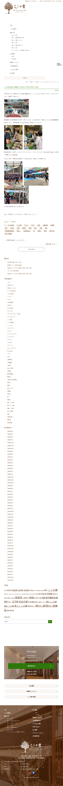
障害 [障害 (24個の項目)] (8, 610)
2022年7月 (10, 560)
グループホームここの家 (13, 313)
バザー (32, 225)
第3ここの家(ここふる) (12, 723)
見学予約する (31, 666)
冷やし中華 (10, 368)
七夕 (8, 356)
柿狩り (9, 382)
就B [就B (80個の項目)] (43, 598)
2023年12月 (10, 511)
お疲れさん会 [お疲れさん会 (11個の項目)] (40, 590)
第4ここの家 (10, 725)
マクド (9, 354)
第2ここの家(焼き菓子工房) (13, 720)
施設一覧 (6, 716)
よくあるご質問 (37, 723)
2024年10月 (10, 482)
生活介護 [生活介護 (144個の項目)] (23, 601)
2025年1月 (10, 474)
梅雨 (8, 385)
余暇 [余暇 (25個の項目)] (39, 594)
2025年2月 (10, 471)
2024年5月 (10, 497)
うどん (9, 299)
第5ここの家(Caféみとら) (12, 727)
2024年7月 (10, 491)
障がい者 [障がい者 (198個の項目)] (40, 606)
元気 (18, 228)
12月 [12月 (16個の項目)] (5, 590)
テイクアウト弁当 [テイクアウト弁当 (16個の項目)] (33, 594)
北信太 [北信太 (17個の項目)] (13, 598)
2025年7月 (10, 457)
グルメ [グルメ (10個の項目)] (20, 594)
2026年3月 (10, 434)
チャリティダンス (12, 334)
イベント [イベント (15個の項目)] (10, 594)
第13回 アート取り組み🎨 (14, 265)
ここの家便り (12, 221)
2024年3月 (10, 502)
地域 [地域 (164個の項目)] (31, 597)
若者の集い (10, 417)
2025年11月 (10, 445)
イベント (9, 296)
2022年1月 (10, 574)
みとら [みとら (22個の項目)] (6, 594)
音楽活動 (9, 422)
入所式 (9, 365)
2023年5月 (10, 531)
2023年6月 (10, 528)
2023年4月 (10, 534)
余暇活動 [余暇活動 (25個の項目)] (44, 594)
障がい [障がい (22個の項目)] (33, 606)
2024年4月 (10, 500)
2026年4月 (10, 431)
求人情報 (35, 730)
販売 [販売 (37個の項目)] (29, 606)
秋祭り (39, 231)
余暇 (39, 225)
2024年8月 (10, 488)
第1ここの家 (10, 402)
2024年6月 (10, 494)
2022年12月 (10, 545)
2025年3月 (10, 468)
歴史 (36, 712)
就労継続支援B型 (9, 231)
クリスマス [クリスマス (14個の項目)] (16, 594)
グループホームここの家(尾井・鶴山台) (15, 731)
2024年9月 (10, 485)
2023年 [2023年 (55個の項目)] (15, 590)
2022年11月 (10, 548)
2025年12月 (10, 442)
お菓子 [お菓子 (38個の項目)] (45, 590)
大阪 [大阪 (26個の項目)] (40, 598)
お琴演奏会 (10, 302)
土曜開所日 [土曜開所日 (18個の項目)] (26, 598)
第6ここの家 (10, 408)
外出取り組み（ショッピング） (16, 240)
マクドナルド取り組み (13, 270)
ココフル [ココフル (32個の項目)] (25, 594)
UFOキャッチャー (12, 288)
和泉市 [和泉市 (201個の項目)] (18, 597)
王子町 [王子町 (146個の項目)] (15, 601)
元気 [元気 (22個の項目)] (8, 598)
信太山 (12, 228)
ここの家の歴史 (31, 696)
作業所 (52, 225)
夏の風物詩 (10, 374)
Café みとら (10, 285)
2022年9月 (10, 554)
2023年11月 (10, 514)
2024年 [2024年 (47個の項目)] (20, 590)
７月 (8, 282)
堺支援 (9, 371)
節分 (8, 414)
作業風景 (9, 362)
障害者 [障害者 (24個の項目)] (12, 610)
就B (46, 228)
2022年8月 (10, 557)
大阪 (41, 228)
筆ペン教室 (10, 411)
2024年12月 (10, 477)
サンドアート (10, 328)
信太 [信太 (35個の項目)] (54, 594)
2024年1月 (10, 508)
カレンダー (10, 311)
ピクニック (10, 345)
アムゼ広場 (11, 225)
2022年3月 (10, 571)
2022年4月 (10, 568)
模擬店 (9, 391)
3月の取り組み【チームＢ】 (14, 262)
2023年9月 (10, 520)
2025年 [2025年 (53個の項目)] (26, 590)
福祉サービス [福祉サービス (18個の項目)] (42, 602)
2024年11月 (10, 480)
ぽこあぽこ (10, 351)
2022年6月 (10, 563)
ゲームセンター (11, 316)
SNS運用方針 (36, 736)
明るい (18, 231)
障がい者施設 (8, 233)
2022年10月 (10, 551)
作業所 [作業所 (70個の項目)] (50, 594)
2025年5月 (10, 462)
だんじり (9, 331)
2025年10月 (10, 448)
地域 (30, 228)
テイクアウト (10, 336)
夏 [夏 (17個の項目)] (34, 598)
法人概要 (31, 686)
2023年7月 (10, 525)
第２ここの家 (10, 405)
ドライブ (9, 339)
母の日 (9, 394)
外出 (35, 228)
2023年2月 (10, 540)
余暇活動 (45, 225)
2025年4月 (10, 465)
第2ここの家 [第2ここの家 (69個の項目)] (51, 602)
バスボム (9, 342)
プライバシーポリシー (38, 733)
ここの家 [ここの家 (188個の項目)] (53, 590)
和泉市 (24, 228)
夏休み (9, 376)
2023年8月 (10, 523)
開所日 (9, 419)
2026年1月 (10, 439)
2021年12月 (10, 577)
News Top (31, 249)
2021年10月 (10, 580)
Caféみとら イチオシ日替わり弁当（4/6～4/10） (19, 268)
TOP (26, 81)
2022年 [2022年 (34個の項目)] (9, 590)
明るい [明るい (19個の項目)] (10, 602)
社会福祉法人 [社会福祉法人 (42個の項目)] (33, 602)
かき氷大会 (10, 308)
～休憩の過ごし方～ (50, 244)
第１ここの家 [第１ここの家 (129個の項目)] (20, 606)
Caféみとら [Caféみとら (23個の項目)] (33, 590)
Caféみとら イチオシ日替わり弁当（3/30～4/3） (19, 273)
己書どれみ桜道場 (12, 379)
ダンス (26, 225)
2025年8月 (10, 454)
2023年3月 (10, 537)
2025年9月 (10, 451)
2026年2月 (10, 437)
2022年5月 (10, 565)
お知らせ (9, 305)
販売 (45, 231)
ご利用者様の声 (37, 720)
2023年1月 (10, 543)
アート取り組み (11, 291)
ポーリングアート (12, 348)
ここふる (9, 325)
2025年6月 (10, 460)
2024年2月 (10, 505)
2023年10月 (10, 517)
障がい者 (52, 231)
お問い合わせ (36, 726)
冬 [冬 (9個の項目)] (10, 598)
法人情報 (37, 714)
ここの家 (19, 225)
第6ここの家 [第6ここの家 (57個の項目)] (9, 606)
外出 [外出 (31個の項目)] (37, 598)
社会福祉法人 (26, 231)
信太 (6, 228)
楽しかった (10, 388)
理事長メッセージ (31, 691)
